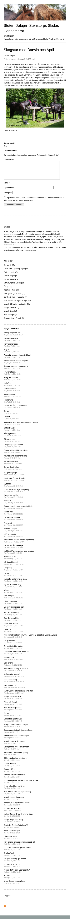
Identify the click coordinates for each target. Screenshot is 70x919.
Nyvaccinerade (12, 399)
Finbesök (13, 505)
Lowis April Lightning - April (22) (16, 272)
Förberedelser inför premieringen (16, 740)
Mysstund (13, 488)
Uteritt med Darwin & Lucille (14, 483)
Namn (7, 186)
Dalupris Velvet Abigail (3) (14, 322)
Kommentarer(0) (9, 143)
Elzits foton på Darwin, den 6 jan (16, 656)
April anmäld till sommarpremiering (17, 796)
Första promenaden (12, 343)
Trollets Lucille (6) (11, 276)
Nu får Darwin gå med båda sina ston (18, 695)
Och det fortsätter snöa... (13, 651)
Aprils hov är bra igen (12, 835)
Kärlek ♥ (11, 421)
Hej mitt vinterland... (13, 466)
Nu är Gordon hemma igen (14, 886)
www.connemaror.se (28, 254)
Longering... (13, 572)
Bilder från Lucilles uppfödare (15, 763)
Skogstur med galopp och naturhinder (18, 511)
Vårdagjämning (12, 438)
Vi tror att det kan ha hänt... (14, 791)
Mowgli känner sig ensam (14, 802)
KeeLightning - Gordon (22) (14, 297)
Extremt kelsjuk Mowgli (13, 723)
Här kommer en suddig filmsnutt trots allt (19, 846)
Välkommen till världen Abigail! (16, 365)
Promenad (13, 528)
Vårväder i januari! (14, 567)
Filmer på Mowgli (13, 707)
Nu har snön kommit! (14, 679)
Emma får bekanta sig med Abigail (17, 360)
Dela (5, 146)
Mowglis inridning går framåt (15, 863)
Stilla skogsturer (14, 690)
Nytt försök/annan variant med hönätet (19, 555)
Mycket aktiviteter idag (13, 589)
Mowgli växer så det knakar (14, 746)
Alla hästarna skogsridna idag (15, 460)
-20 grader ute (13, 645)
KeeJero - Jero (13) (11, 293)
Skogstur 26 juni (12, 774)
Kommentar (9, 160)
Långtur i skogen (13, 606)
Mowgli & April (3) (10, 315)
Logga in (7, 899)
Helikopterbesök (12, 393)
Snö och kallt (13, 662)
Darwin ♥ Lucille (12, 768)
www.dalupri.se (10, 254)
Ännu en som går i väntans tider (16, 371)
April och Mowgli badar (13, 712)
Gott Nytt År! (13, 667)
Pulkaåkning (13, 516)
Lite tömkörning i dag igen (14, 611)
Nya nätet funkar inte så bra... (15, 583)
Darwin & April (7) (10, 279)
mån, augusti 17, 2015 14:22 (26, 59)
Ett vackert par (12, 444)
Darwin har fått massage (13, 550)
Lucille (13, 578)
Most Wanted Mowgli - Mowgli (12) (17, 304)
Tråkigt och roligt (12, 841)
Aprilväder (12, 388)
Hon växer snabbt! (12, 348)
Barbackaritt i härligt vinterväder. (16, 673)
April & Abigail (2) (10, 318)
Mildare (13, 595)
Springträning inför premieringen (16, 751)
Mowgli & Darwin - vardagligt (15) (17, 308)
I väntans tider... (12, 376)
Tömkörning (12, 404)
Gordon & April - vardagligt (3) (15, 301)
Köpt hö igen (13, 600)
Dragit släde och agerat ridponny (16, 494)
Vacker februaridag (13, 500)
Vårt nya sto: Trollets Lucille (14, 779)
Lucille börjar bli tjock (13, 522)
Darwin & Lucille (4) (11, 283)
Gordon (12, 880)
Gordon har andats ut (12, 869)
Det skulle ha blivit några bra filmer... (18, 852)
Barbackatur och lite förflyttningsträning (19, 544)
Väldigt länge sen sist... (13, 337)
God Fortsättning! (14, 684)
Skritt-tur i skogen (13, 533)
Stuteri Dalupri (12, 432)
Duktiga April (12, 858)
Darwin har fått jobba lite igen (15, 410)
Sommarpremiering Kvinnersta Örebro (19, 735)
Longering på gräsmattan (13, 449)
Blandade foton (14, 561)
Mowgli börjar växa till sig (13, 824)
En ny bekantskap (12, 382)
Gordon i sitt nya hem (12, 813)
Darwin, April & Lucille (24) (14, 286)
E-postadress (9, 191)
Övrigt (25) (8, 290)
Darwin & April (9, 55)
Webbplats (8, 196)
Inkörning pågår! (13, 539)
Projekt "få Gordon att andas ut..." (17, 874)
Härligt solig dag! (14, 477)
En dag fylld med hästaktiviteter (16, 455)
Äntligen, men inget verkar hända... (17, 807)
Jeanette (13, 59)
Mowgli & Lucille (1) (11, 311)
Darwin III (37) (9, 269)
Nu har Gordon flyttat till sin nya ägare (18, 818)
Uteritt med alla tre (13, 628)
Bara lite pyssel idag (13, 617)
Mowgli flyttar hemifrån (13, 701)
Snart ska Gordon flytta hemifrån (16, 830)
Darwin (11, 416)
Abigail (12, 354)
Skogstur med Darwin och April (29, 50)
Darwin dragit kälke (13, 472)
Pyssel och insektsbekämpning (16, 757)
